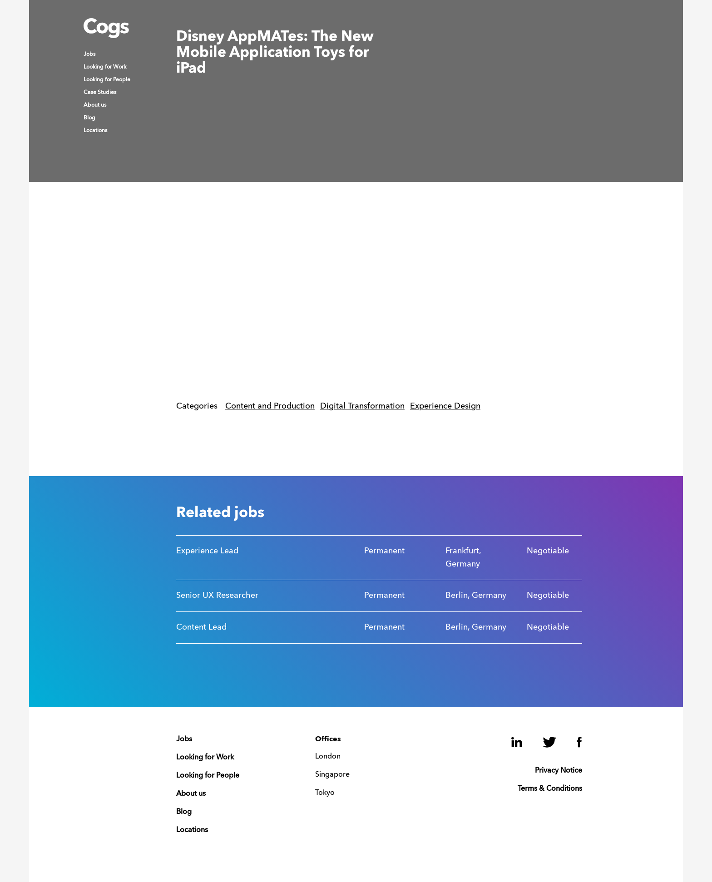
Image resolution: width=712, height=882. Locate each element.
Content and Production (270, 406)
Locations (95, 130)
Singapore (332, 775)
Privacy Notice (558, 770)
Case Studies (100, 92)
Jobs (89, 54)
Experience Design (445, 406)
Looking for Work (105, 67)
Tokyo (325, 793)
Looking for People (107, 80)
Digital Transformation (362, 406)
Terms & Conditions (550, 789)
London (328, 756)
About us (95, 105)
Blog (89, 118)
